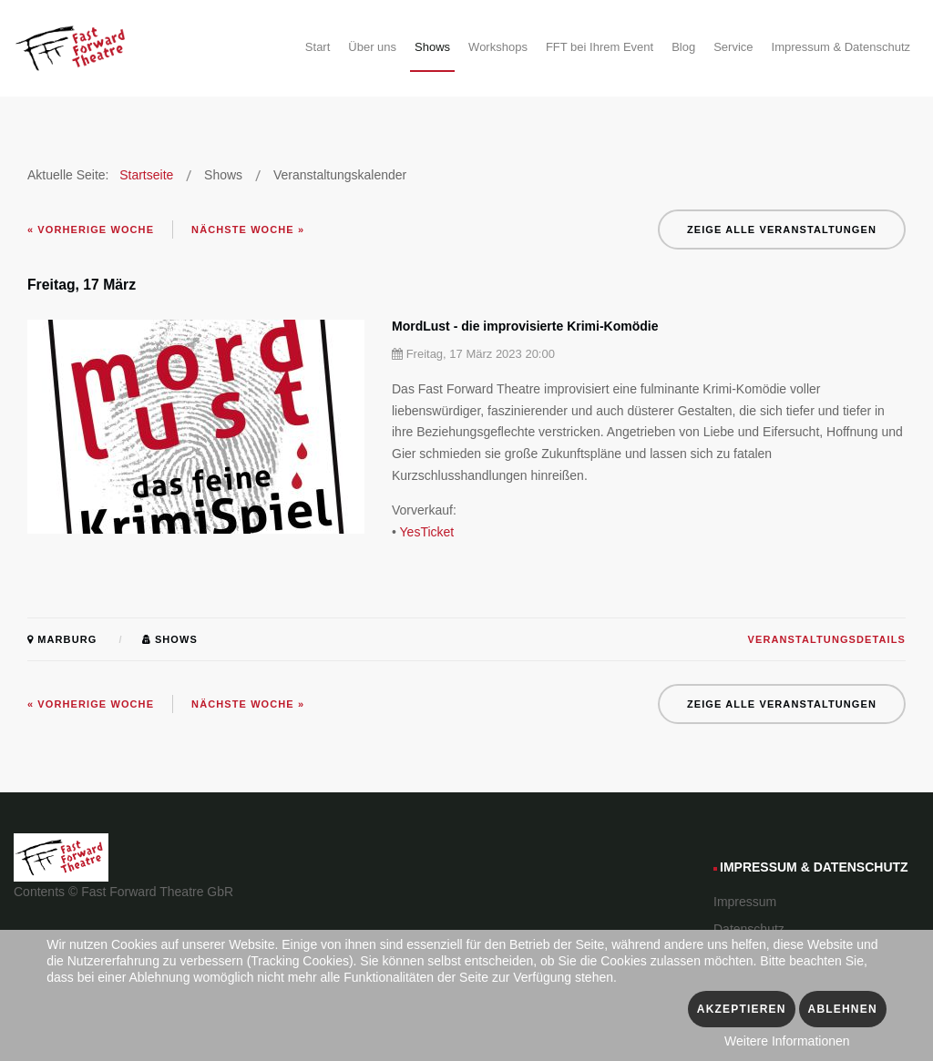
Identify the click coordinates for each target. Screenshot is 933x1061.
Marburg (62, 639)
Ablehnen (842, 1009)
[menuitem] (317, 50)
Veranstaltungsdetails (827, 639)
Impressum (744, 901)
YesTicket (427, 532)
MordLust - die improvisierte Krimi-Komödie (525, 326)
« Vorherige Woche (90, 229)
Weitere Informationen (786, 1041)
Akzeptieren (741, 1009)
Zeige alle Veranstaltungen (782, 229)
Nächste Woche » (247, 229)
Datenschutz (748, 929)
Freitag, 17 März (81, 284)
